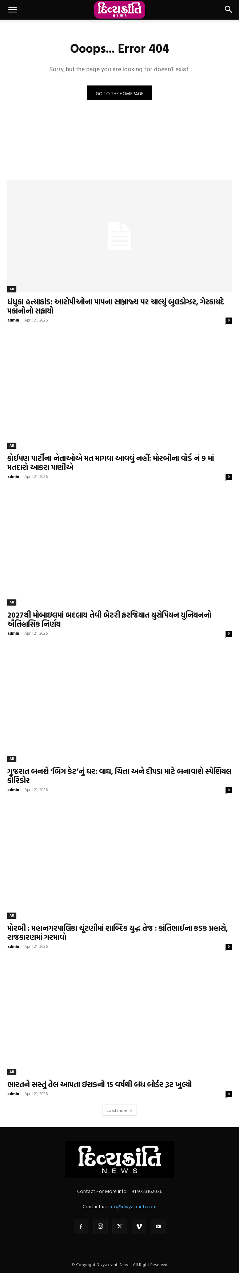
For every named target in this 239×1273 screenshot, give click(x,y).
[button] (12, 10)
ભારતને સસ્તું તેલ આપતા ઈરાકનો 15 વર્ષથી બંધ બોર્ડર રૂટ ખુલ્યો (99, 1084)
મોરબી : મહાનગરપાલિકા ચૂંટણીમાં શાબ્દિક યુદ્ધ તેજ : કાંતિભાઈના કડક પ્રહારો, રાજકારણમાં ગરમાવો (117, 932)
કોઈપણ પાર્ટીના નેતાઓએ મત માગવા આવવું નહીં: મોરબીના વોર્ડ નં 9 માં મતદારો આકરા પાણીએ (110, 462)
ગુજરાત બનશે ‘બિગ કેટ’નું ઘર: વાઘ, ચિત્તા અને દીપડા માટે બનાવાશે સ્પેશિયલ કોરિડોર (119, 775)
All (11, 289)
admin (13, 320)
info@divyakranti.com (132, 1206)
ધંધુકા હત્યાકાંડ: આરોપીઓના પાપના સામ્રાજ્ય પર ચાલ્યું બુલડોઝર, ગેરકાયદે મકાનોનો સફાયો (115, 306)
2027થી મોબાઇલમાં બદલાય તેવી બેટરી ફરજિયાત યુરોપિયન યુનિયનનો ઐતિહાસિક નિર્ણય (109, 619)
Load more (119, 1110)
